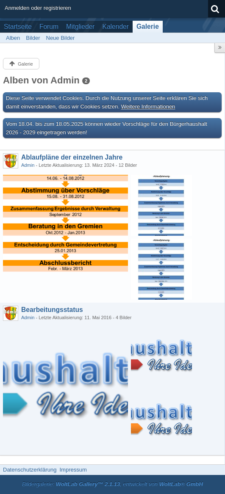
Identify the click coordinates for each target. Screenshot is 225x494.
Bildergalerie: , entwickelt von (112, 484)
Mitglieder (80, 26)
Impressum (72, 469)
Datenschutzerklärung (29, 469)
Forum (48, 26)
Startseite (18, 26)
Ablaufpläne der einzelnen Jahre (71, 157)
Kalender (116, 26)
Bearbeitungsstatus (52, 309)
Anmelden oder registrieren (38, 8)
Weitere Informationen (148, 106)
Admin (27, 165)
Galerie (147, 26)
